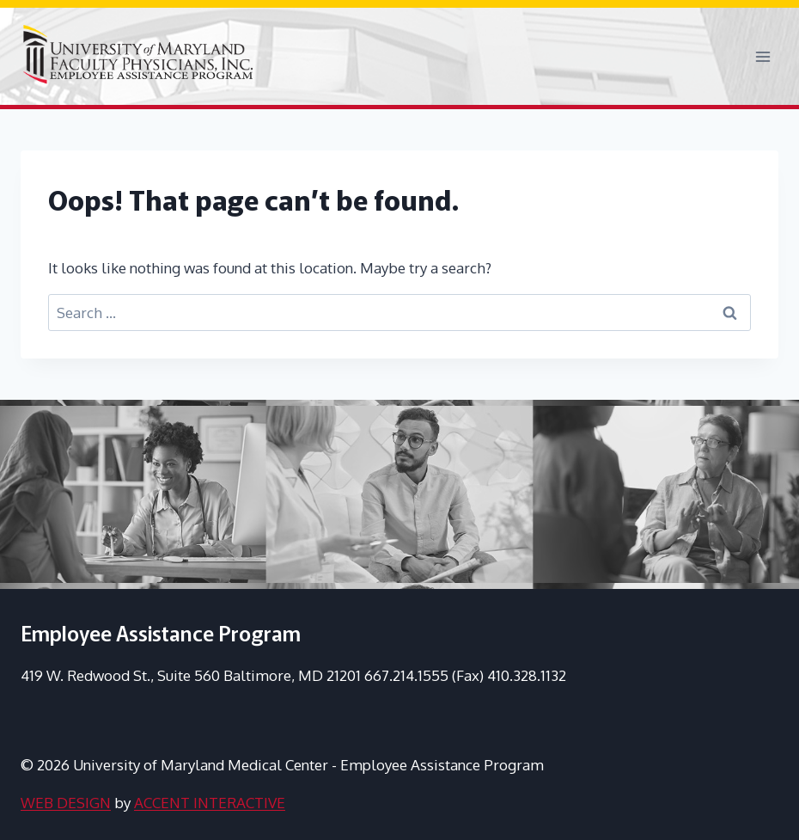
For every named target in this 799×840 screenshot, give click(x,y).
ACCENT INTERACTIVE (209, 803)
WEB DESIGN (66, 803)
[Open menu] (762, 56)
